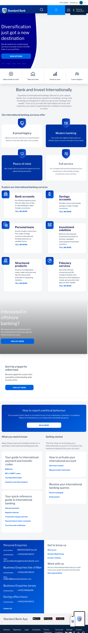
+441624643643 (25, 557)
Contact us (74, 2)
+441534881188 (25, 593)
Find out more (17, 344)
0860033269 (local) (27, 553)
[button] (3, 65)
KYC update (64, 2)
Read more (44, 428)
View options (16, 58)
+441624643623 (25, 604)
